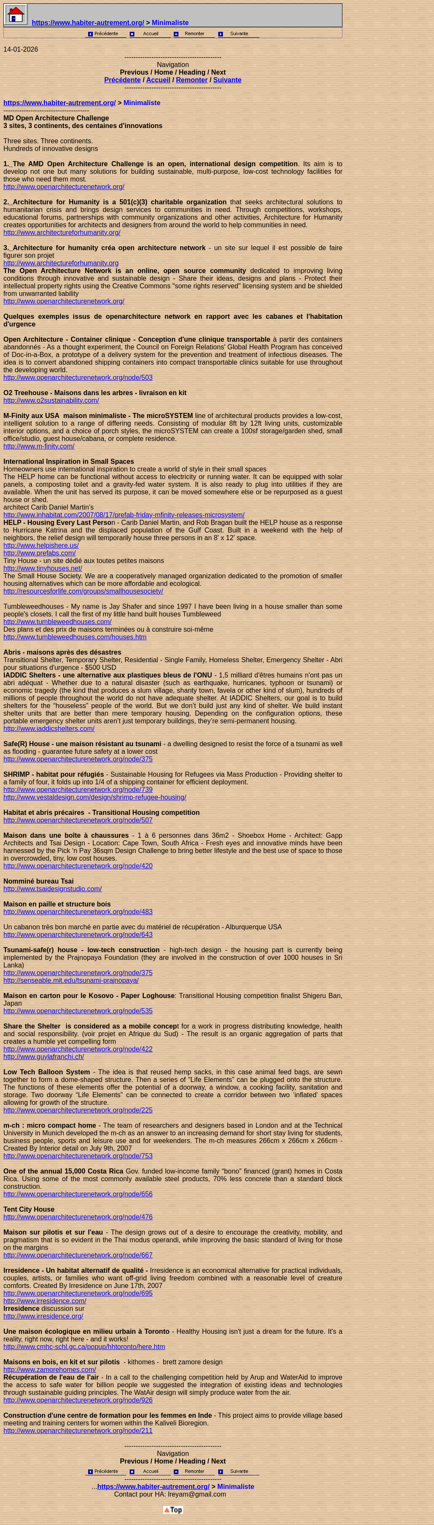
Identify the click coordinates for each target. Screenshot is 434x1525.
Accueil (158, 80)
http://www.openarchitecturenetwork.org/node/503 (78, 377)
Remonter (192, 80)
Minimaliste (141, 102)
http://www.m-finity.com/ (39, 446)
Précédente (122, 80)
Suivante (227, 80)
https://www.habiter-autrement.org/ (88, 22)
